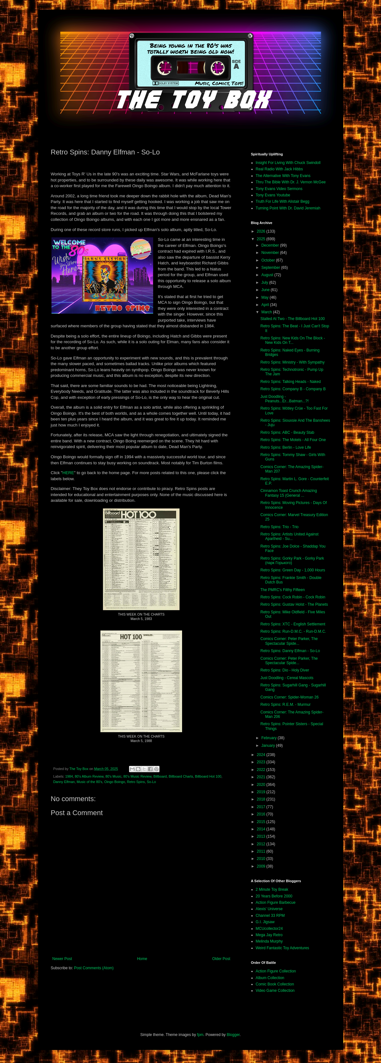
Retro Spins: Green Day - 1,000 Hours (292, 570)
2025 (261, 239)
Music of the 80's (89, 782)
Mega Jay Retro (269, 935)
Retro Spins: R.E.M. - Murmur (285, 704)
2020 (261, 784)
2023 (261, 762)
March (267, 312)
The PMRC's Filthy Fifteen (282, 590)
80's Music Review (137, 776)
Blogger (233, 1034)
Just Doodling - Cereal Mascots (286, 678)
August (267, 275)
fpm (200, 1034)
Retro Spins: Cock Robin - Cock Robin (292, 597)
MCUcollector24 (269, 928)
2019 (261, 792)
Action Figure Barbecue (276, 902)
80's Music (113, 776)
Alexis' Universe (269, 909)
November (270, 252)
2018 (261, 799)
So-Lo (151, 782)
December (270, 245)
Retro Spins (136, 782)
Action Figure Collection (276, 971)
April (265, 305)
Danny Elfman (64, 782)
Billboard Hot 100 (208, 776)
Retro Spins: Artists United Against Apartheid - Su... (289, 536)
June (265, 290)
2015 (261, 822)
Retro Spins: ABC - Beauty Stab (287, 432)
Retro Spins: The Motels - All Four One (293, 440)
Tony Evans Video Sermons (279, 189)
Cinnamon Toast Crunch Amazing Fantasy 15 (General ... (288, 492)
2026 (261, 231)
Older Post (221, 959)
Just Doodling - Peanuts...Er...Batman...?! (284, 398)
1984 (69, 776)
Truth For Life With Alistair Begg (283, 201)
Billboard (160, 776)
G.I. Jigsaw (265, 922)
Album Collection (270, 978)
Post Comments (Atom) (94, 968)
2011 (261, 851)
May (265, 297)
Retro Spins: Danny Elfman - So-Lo (290, 651)
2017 (261, 807)
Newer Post (62, 959)
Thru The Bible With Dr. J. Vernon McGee (291, 182)
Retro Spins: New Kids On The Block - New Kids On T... (292, 340)
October (268, 260)
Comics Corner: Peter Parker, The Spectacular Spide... (289, 641)
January (268, 745)
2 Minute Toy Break (272, 889)
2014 (261, 829)
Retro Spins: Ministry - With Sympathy (292, 362)
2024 (261, 755)
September (271, 267)
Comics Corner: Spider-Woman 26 (289, 697)
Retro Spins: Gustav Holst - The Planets (294, 604)
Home (142, 959)
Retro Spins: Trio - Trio (279, 527)
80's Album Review (89, 776)
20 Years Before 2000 (274, 896)
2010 (261, 858)
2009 (261, 866)
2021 (261, 777)
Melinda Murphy (269, 941)
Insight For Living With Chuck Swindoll (288, 162)
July (265, 282)
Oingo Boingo (114, 782)
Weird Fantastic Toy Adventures (282, 948)
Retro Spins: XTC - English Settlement (292, 624)
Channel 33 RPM (270, 915)
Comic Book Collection (275, 984)
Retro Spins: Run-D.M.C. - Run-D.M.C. (293, 631)
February (269, 738)
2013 (261, 836)
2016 (261, 814)
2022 (261, 769)
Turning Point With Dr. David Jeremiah (288, 208)
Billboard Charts (181, 776)
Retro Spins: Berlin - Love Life (285, 447)
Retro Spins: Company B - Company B (292, 389)
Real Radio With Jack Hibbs (279, 169)
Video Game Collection (275, 990)
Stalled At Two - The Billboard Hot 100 (292, 319)
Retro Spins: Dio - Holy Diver (284, 670)
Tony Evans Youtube (273, 195)
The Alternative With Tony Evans (283, 176)
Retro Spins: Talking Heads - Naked (290, 381)
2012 (261, 844)
